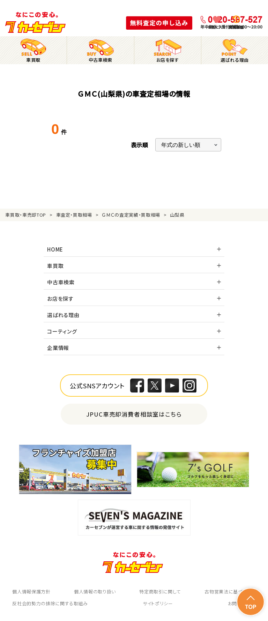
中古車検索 (61, 282)
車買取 (55, 265)
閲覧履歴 (236, 27)
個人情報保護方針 (31, 591)
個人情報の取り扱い (95, 591)
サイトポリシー (158, 603)
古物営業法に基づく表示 (229, 591)
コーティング (62, 331)
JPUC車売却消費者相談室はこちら (134, 414)
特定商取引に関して (160, 591)
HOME (55, 249)
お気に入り (217, 27)
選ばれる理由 (63, 315)
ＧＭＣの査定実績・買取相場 (131, 214)
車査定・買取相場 (74, 214)
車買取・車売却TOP (25, 214)
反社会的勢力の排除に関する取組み (50, 603)
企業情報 (58, 347)
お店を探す (60, 298)
